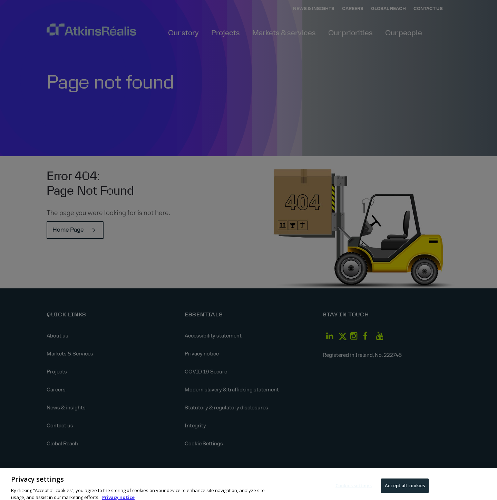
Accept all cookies (405, 489)
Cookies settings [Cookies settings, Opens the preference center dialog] (353, 489)
